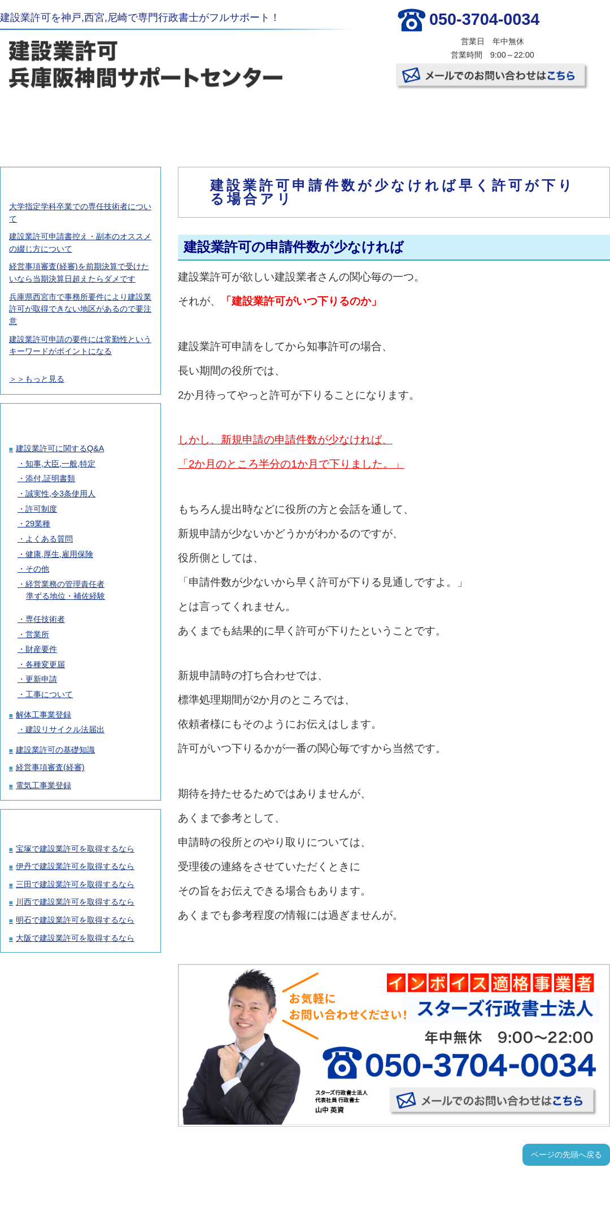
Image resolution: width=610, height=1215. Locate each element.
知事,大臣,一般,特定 (60, 463)
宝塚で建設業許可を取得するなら (75, 848)
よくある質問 (49, 538)
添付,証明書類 (50, 478)
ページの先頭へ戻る (566, 1154)
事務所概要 (455, 118)
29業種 (37, 523)
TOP (50, 118)
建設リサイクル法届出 (64, 729)
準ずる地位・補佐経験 (65, 595)
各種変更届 (45, 664)
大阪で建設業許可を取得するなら (75, 937)
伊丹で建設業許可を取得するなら (75, 866)
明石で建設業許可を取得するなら (75, 919)
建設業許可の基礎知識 (55, 749)
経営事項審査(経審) (50, 767)
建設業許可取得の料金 (151, 118)
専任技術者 (45, 619)
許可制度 (41, 508)
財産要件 (41, 649)
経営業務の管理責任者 (64, 584)
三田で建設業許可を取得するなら (75, 884)
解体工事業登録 (43, 714)
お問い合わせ (557, 118)
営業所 (37, 634)
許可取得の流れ (253, 118)
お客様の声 (354, 118)
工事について (49, 694)
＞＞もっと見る (36, 378)
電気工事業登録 (43, 785)
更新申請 (41, 679)
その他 (37, 568)
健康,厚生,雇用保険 (59, 554)
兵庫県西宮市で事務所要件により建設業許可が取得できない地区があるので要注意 (80, 309)
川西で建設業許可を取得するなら (75, 901)
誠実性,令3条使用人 (60, 493)
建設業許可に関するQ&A (60, 448)
